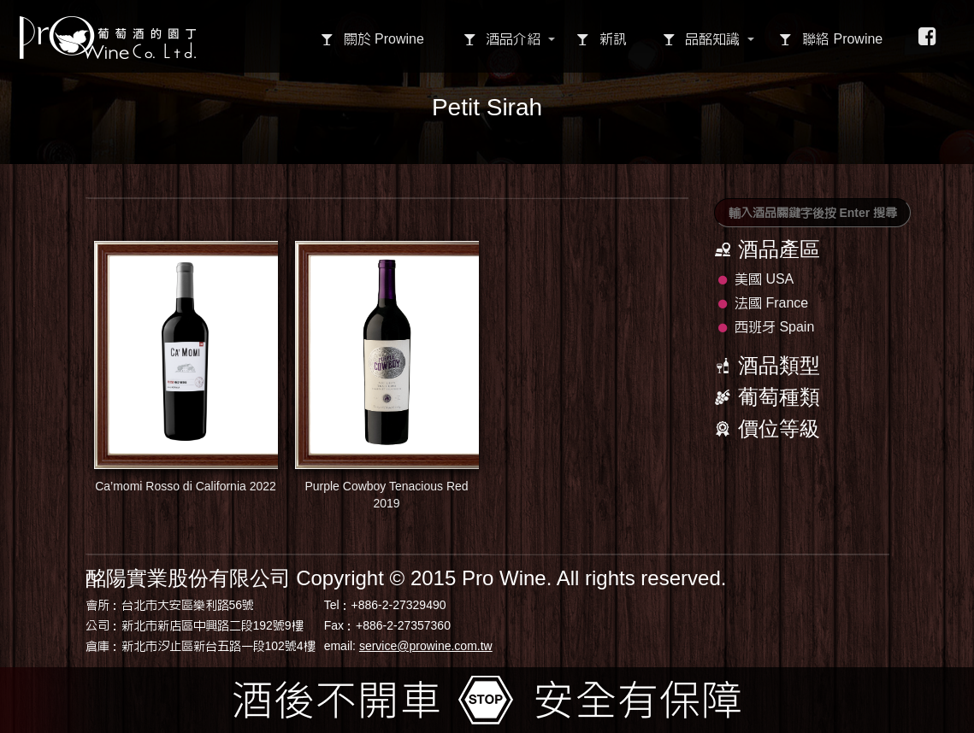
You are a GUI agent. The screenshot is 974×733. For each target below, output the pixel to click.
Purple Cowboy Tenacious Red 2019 (387, 375)
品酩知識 (702, 39)
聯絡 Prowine (831, 39)
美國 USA (756, 279)
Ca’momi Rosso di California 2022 (186, 367)
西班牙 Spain (766, 327)
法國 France (763, 303)
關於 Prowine (372, 39)
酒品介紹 (502, 39)
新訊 (601, 39)
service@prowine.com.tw (426, 646)
